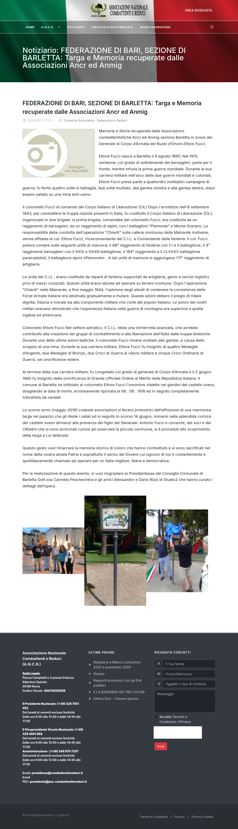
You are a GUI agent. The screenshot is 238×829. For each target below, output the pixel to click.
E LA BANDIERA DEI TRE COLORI (119, 692)
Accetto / (175, 719)
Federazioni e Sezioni (112, 120)
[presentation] (178, 732)
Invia (160, 746)
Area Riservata (198, 10)
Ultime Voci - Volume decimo (116, 699)
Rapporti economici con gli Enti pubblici (117, 682)
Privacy (185, 722)
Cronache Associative (79, 120)
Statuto (99, 674)
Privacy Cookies (202, 816)
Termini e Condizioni (154, 816)
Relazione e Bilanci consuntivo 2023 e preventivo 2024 (117, 664)
